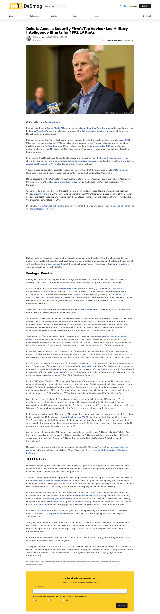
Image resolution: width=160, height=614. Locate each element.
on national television (61, 480)
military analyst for (98, 146)
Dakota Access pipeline (93, 131)
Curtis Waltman (52, 122)
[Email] (80, 591)
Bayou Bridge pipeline (110, 158)
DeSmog (33, 6)
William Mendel (44, 510)
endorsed (42, 504)
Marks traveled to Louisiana (51, 206)
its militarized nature (54, 501)
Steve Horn (40, 37)
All (36, 600)
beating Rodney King (46, 146)
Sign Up (121, 605)
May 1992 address (36, 480)
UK (67, 600)
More (96, 16)
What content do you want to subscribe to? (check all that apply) (59, 596)
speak (70, 206)
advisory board (85, 128)
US (51, 600)
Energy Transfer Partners (41, 131)
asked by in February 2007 (71, 417)
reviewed (49, 375)
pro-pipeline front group (66, 182)
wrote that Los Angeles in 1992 (49, 513)
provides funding (83, 501)
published (72, 161)
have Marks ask (91, 366)
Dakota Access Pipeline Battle (120, 40)
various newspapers (90, 161)
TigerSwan (101, 128)
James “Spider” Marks (57, 128)
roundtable (102, 369)
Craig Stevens (40, 194)
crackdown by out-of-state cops (92, 495)
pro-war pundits (84, 309)
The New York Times (68, 288)
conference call (68, 372)
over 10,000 (124, 140)
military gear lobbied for (58, 498)
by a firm (52, 164)
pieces (64, 161)
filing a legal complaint (51, 264)
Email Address (38, 587)
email (33, 351)
